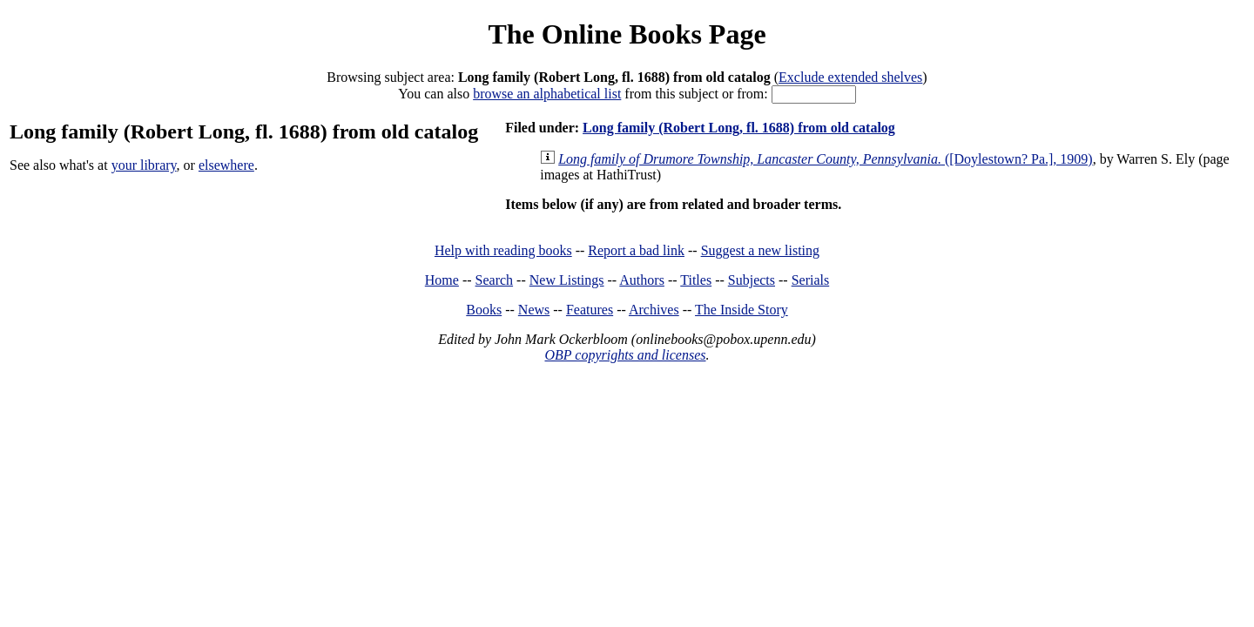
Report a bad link (636, 250)
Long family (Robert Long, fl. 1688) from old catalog (739, 127)
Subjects (751, 280)
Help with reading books (503, 250)
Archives (654, 309)
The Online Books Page (626, 34)
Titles (695, 280)
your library (144, 165)
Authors (641, 280)
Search (494, 280)
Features (589, 309)
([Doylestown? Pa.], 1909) (825, 159)
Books (484, 309)
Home (442, 280)
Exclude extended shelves (850, 77)
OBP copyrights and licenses (624, 354)
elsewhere (226, 165)
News (533, 309)
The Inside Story (741, 309)
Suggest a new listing (760, 250)
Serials (811, 280)
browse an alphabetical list (547, 93)
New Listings (566, 280)
